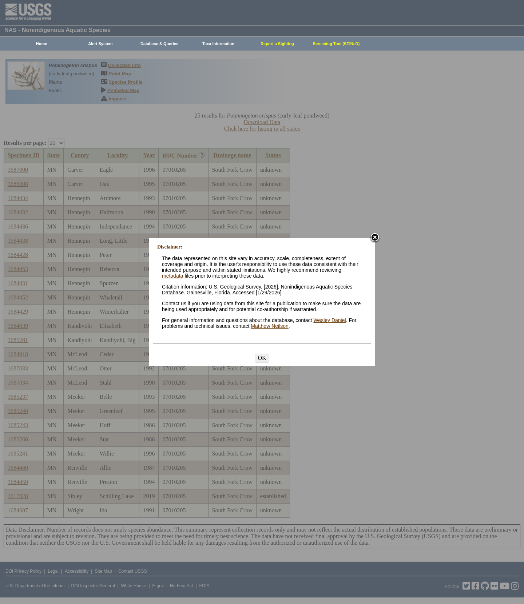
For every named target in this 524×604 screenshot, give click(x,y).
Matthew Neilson (270, 326)
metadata (172, 276)
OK (262, 358)
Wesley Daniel (329, 320)
